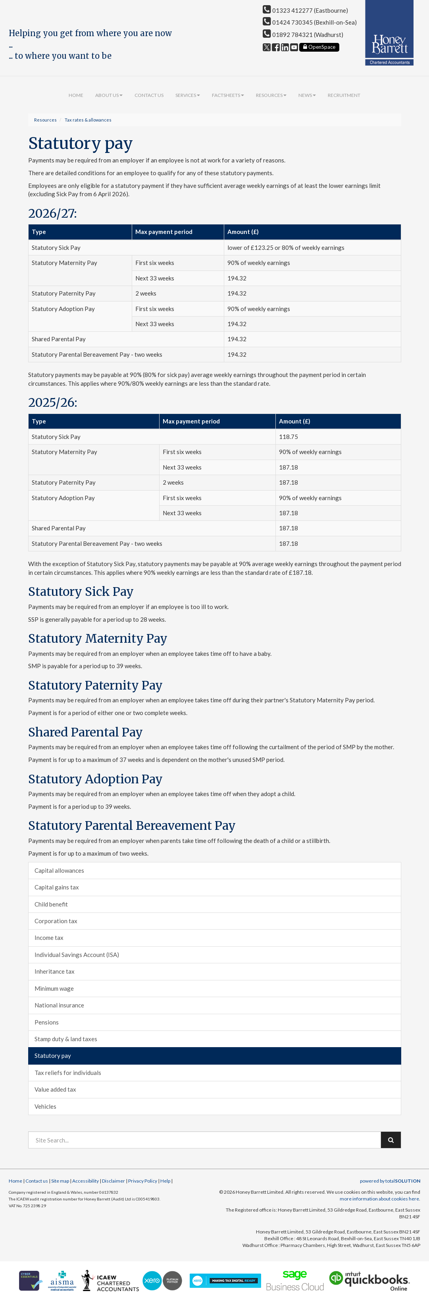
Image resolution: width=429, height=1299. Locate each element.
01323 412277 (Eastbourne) (305, 10)
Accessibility (85, 1181)
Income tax (49, 937)
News (307, 95)
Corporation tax (56, 920)
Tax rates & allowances (88, 119)
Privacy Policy (142, 1181)
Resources (271, 95)
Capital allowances (59, 870)
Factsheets (228, 95)
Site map (60, 1181)
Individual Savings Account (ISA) (77, 954)
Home (76, 95)
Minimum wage (54, 988)
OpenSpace (319, 47)
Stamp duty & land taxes (66, 1038)
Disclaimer (113, 1181)
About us (109, 95)
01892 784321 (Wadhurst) (303, 34)
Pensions (47, 1022)
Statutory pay (53, 1055)
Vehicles (45, 1106)
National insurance (59, 1005)
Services (187, 95)
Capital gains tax (57, 887)
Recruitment (344, 95)
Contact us (149, 95)
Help (165, 1181)
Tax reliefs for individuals (68, 1072)
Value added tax (55, 1089)
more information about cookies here (379, 1199)
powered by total (390, 1181)
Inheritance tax (55, 971)
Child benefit (51, 904)
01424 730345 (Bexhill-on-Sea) (310, 22)
